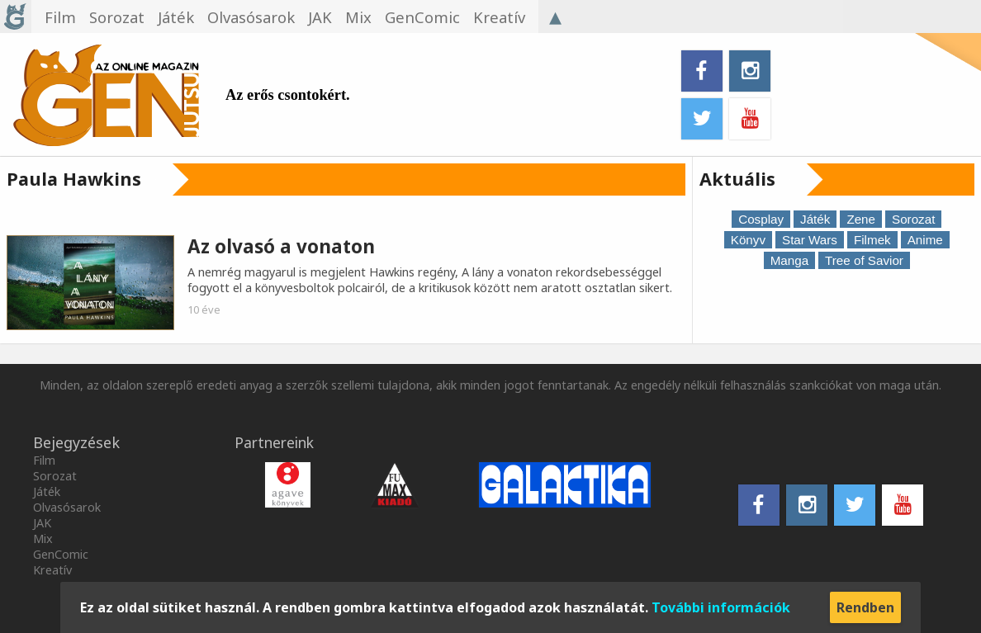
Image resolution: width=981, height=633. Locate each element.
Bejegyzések (76, 442)
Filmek (872, 240)
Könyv (748, 240)
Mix (43, 538)
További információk (721, 607)
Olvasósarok (67, 507)
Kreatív (52, 570)
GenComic (60, 554)
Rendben (865, 607)
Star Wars (809, 240)
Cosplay (761, 219)
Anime (925, 240)
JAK (42, 523)
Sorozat (913, 219)
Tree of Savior (864, 260)
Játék (815, 219)
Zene (860, 219)
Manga (789, 260)
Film (44, 460)
